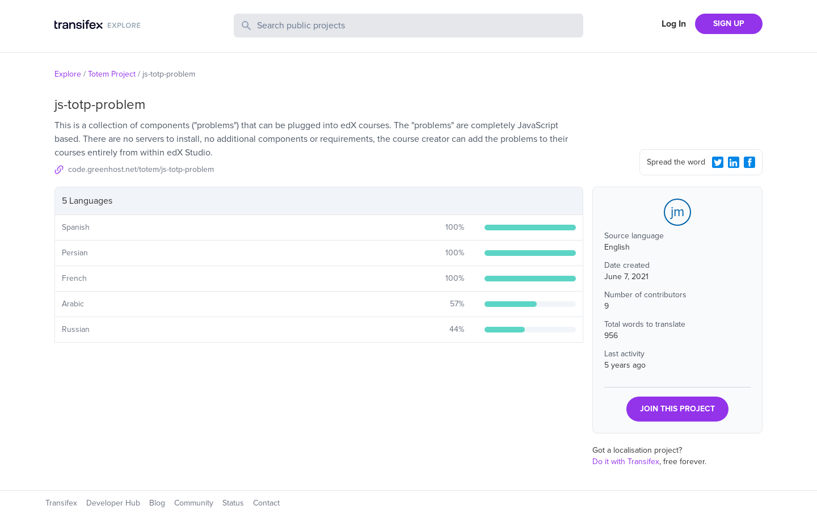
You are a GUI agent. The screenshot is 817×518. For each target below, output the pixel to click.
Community (193, 503)
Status (233, 503)
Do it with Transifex (625, 461)
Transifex (61, 503)
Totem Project (112, 74)
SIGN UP (728, 23)
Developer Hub (113, 503)
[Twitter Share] (718, 162)
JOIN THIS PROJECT (677, 409)
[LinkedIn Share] (734, 162)
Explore (67, 74)
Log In (674, 24)
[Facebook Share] (749, 162)
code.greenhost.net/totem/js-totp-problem (141, 169)
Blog (157, 503)
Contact (266, 503)
